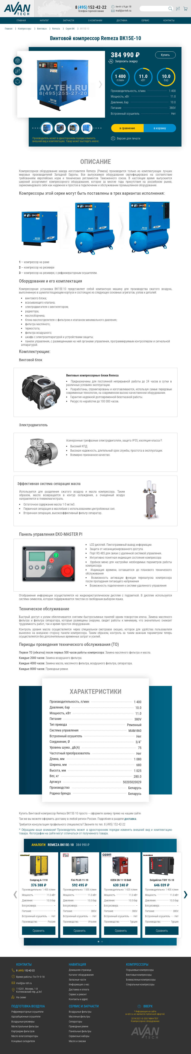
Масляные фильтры (79, 1016)
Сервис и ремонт (78, 994)
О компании (95, 20)
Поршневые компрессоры (140, 969)
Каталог (44, 20)
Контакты (168, 20)
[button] (47, 128)
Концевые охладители (23, 1041)
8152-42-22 (91, 7)
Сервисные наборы (79, 1036)
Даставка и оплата (79, 989)
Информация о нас (79, 984)
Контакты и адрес (78, 999)
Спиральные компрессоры (140, 984)
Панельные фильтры (80, 1031)
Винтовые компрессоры (139, 974)
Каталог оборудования (81, 974)
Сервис (145, 20)
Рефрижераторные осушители (27, 1011)
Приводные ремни (78, 1026)
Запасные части (77, 979)
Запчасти (68, 20)
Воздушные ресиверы (23, 1021)
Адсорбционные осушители (25, 1016)
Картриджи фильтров (23, 1031)
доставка (130, 819)
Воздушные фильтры (80, 1011)
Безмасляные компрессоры (141, 979)
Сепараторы (75, 1021)
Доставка (122, 20)
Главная (21, 20)
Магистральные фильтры (25, 1026)
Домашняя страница (80, 969)
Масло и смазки (77, 1041)
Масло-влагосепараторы (24, 1036)
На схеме (21, 997)
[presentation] (100, 83)
